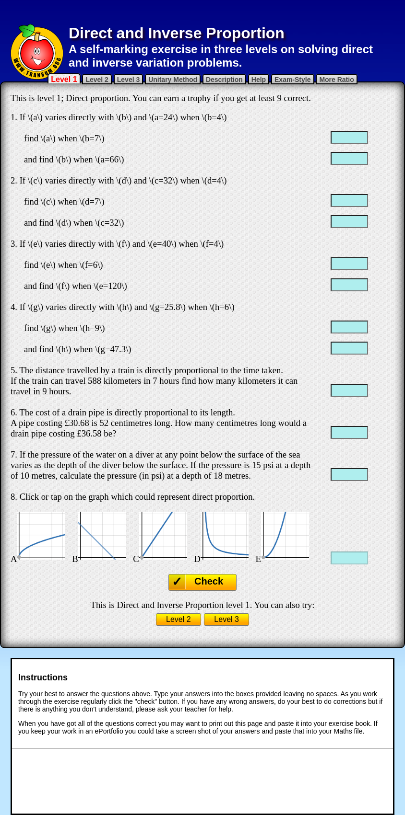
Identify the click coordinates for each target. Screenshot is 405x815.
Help (258, 79)
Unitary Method (172, 79)
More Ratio (336, 79)
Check (208, 581)
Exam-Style (292, 79)
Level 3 (128, 79)
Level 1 (64, 79)
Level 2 (96, 79)
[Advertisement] (202, 12)
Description (224, 79)
